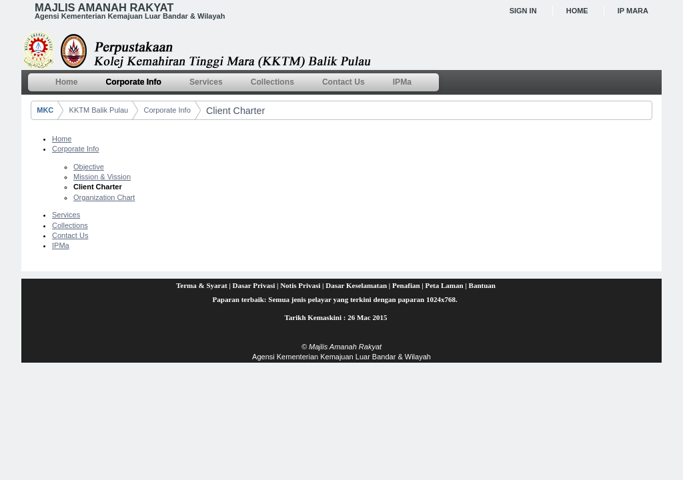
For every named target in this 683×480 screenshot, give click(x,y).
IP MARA (633, 11)
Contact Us (70, 235)
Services (66, 215)
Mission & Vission (102, 177)
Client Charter (235, 110)
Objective (88, 167)
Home (577, 11)
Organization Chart (104, 197)
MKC (45, 110)
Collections (70, 225)
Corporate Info (166, 110)
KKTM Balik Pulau (99, 110)
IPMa (60, 245)
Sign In (523, 11)
